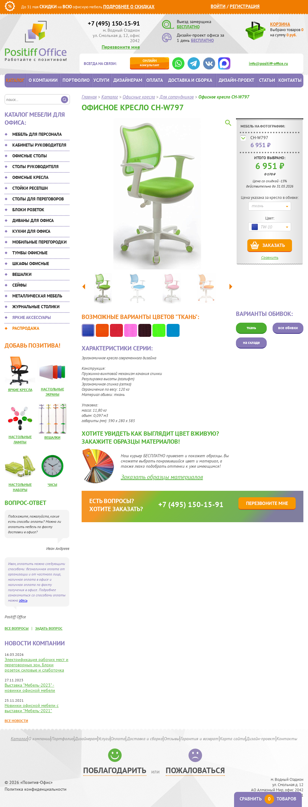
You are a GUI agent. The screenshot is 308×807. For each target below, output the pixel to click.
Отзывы (171, 738)
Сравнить (269, 257)
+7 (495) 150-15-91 (114, 23)
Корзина (280, 24)
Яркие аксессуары (31, 317)
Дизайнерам (127, 80)
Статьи (267, 80)
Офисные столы (29, 156)
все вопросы (17, 628)
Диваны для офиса (33, 220)
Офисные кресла (30, 177)
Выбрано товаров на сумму (286, 32)
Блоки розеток (28, 209)
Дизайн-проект (236, 80)
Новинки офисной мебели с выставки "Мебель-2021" (32, 708)
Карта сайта (232, 738)
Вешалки (21, 274)
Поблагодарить (114, 770)
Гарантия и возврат (199, 738)
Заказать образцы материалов (162, 477)
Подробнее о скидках (129, 7)
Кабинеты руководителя (39, 145)
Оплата (154, 80)
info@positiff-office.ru (268, 63)
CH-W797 (259, 137)
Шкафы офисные (30, 263)
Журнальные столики (35, 306)
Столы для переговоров (38, 199)
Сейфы (19, 285)
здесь (23, 600)
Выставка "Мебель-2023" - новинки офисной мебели (30, 687)
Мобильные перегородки (39, 242)
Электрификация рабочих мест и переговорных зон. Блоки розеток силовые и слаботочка (36, 665)
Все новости (16, 720)
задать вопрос (49, 628)
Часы (52, 484)
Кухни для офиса (31, 231)
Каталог (15, 80)
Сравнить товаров (268, 799)
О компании (43, 80)
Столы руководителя (35, 166)
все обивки (288, 327)
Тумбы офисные (29, 253)
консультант (149, 62)
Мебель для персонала (37, 134)
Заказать (273, 245)
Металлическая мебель (37, 296)
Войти (218, 6)
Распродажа (25, 328)
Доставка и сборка (190, 80)
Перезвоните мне (121, 47)
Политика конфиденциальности (36, 789)
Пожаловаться (195, 770)
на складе (251, 342)
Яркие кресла (20, 389)
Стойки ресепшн (30, 188)
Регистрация (245, 6)
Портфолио (76, 80)
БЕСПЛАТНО (188, 27)
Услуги (101, 80)
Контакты (290, 80)
